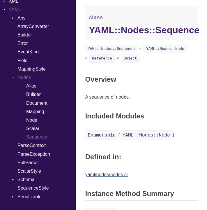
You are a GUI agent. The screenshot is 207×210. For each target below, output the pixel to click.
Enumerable (102, 135)
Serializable (29, 196)
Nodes (24, 77)
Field (22, 60)
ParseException (33, 154)
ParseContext (31, 145)
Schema (26, 179)
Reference (102, 58)
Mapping (35, 111)
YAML (15, 9)
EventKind (28, 51)
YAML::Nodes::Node (165, 49)
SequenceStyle (33, 188)
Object (130, 58)
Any (21, 17)
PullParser (28, 162)
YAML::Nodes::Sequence (111, 49)
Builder (24, 34)
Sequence (36, 136)
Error (22, 43)
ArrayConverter (33, 26)
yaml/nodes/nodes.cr (106, 174)
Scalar (32, 128)
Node (31, 120)
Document (36, 103)
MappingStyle (31, 68)
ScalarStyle (29, 171)
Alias (31, 85)
